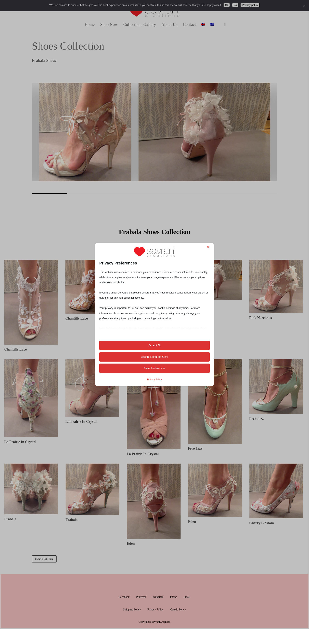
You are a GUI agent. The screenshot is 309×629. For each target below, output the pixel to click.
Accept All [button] (154, 345)
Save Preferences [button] (154, 368)
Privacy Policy (154, 379)
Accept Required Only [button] (154, 356)
